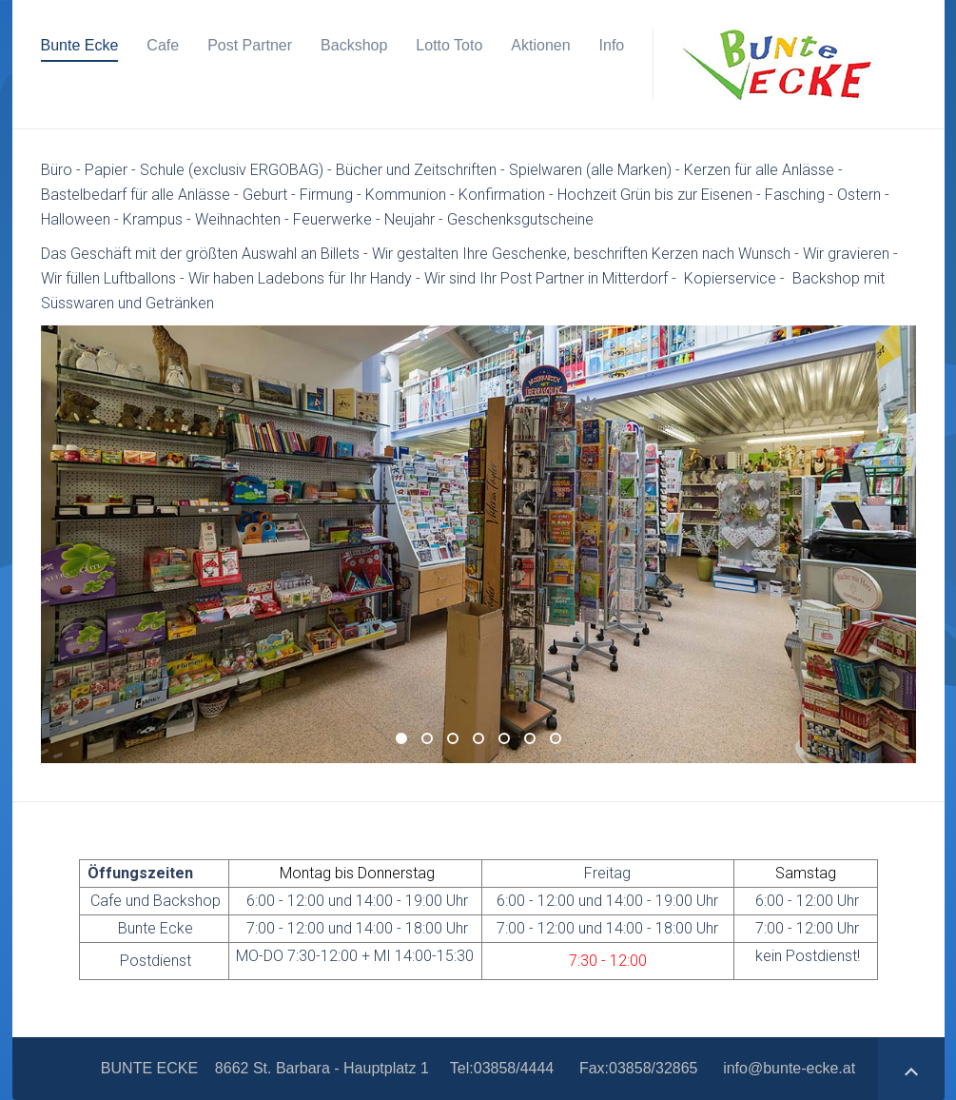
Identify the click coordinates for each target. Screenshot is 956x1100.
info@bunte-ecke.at (789, 1068)
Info (612, 45)
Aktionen (540, 45)
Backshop (354, 45)
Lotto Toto (449, 45)
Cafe (162, 45)
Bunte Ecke (80, 45)
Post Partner (249, 45)
